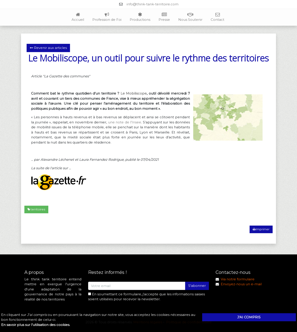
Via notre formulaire (238, 279)
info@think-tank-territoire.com (152, 4)
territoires (36, 209)
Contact (217, 17)
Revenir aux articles (48, 48)
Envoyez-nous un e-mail (241, 284)
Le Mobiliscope (134, 93)
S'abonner (197, 285)
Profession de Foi (106, 17)
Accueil (78, 17)
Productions (140, 17)
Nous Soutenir (190, 17)
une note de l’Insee (124, 122)
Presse (164, 17)
